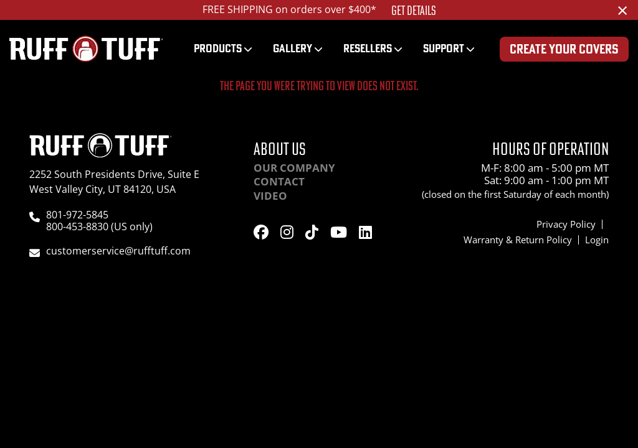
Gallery (292, 48)
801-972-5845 (77, 215)
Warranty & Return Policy (518, 239)
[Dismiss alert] (622, 10)
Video (270, 196)
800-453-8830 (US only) (99, 226)
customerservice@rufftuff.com (118, 251)
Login (597, 239)
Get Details (413, 10)
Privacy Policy (566, 224)
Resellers (367, 48)
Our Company (294, 168)
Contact (279, 181)
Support (443, 48)
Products (218, 48)
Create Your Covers (564, 49)
